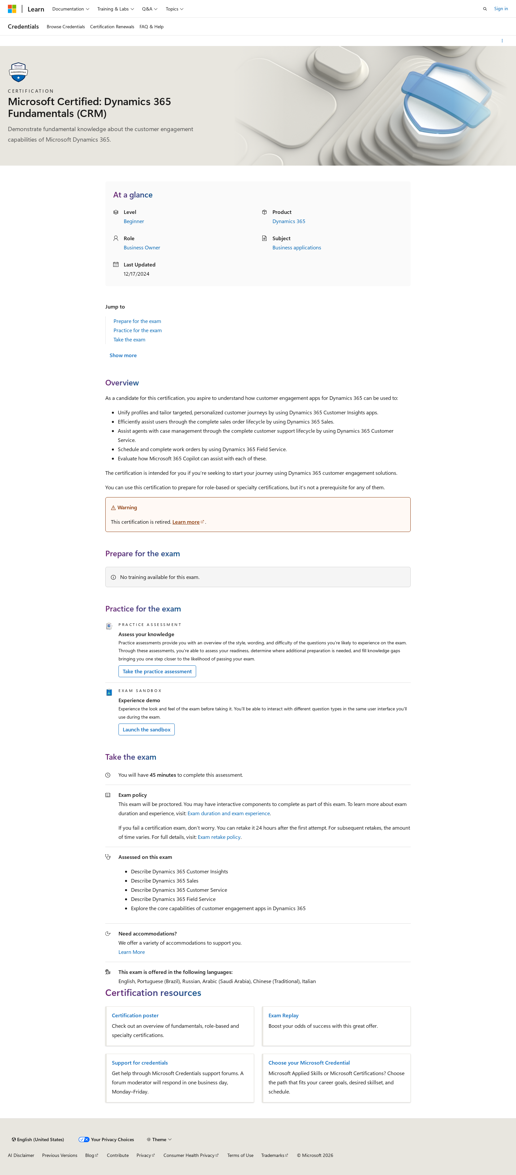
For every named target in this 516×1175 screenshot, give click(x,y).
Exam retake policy (219, 836)
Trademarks (272, 1155)
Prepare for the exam (137, 320)
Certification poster (135, 1015)
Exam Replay (283, 1015)
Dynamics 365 (288, 221)
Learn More (131, 951)
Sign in (501, 8)
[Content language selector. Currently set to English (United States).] (38, 1139)
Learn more (186, 521)
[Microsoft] (12, 9)
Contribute (118, 1155)
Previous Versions (59, 1155)
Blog (89, 1155)
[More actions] (502, 40)
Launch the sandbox (146, 729)
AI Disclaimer (21, 1155)
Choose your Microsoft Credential (309, 1062)
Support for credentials (140, 1062)
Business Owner (142, 247)
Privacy (144, 1155)
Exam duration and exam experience (229, 813)
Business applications (296, 247)
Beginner (134, 221)
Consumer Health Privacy (189, 1155)
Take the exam (129, 339)
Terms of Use (240, 1155)
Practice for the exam (138, 330)
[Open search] (485, 9)
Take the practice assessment (157, 671)
